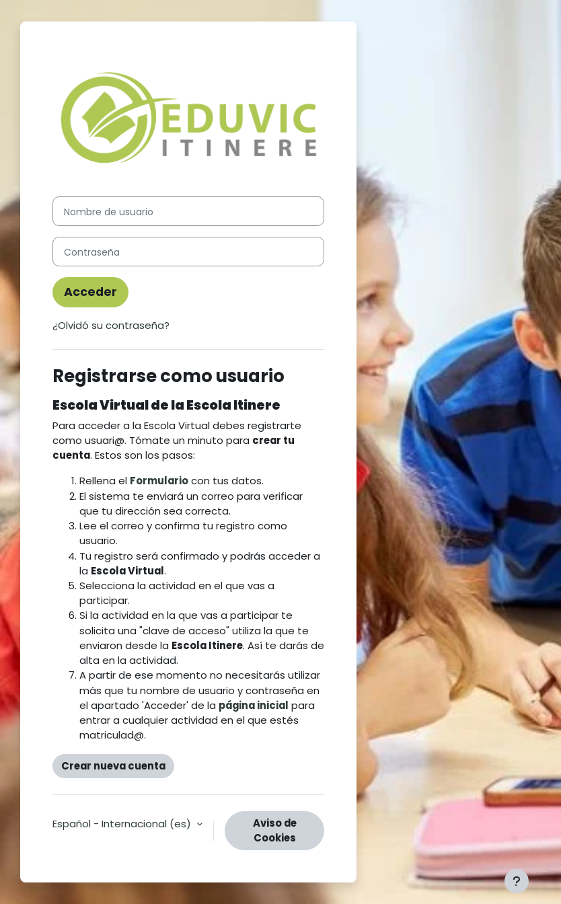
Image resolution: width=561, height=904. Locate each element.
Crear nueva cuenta (113, 766)
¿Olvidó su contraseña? (111, 325)
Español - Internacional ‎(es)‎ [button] (123, 824)
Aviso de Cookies (275, 830)
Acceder (90, 292)
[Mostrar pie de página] (516, 881)
